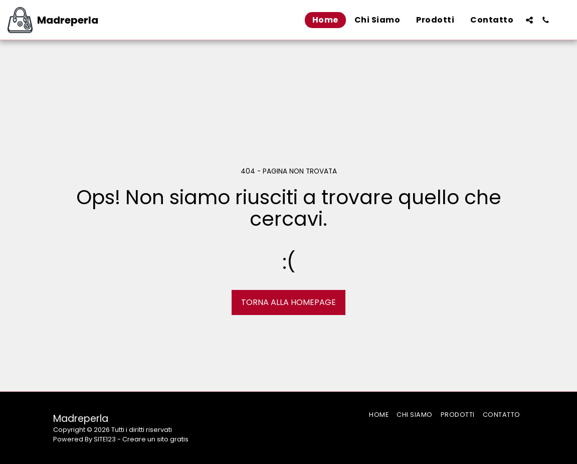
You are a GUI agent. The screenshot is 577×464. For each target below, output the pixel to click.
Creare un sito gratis (155, 439)
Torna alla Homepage (288, 302)
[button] (529, 20)
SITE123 (105, 439)
